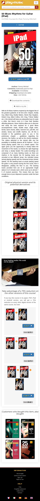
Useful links (20, 491)
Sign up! (19, 477)
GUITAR (20, 25)
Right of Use (19, 479)
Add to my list (20, 106)
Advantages (20, 473)
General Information (20, 475)
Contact (20, 492)
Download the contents (19, 101)
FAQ (20, 487)
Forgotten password (20, 489)
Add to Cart (20, 79)
